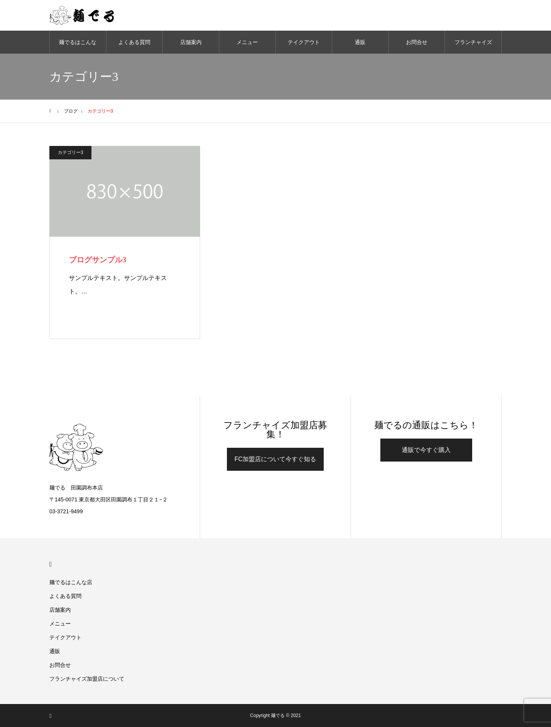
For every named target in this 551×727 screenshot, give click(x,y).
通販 (360, 42)
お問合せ (416, 42)
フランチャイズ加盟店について (473, 46)
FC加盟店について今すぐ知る (275, 459)
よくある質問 (134, 42)
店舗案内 (191, 42)
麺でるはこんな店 (77, 46)
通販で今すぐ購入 (426, 450)
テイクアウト (304, 42)
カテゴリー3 (70, 152)
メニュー (247, 42)
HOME (52, 564)
